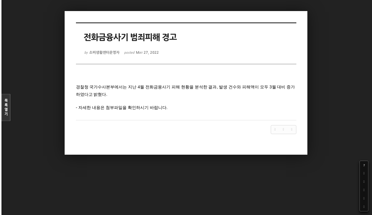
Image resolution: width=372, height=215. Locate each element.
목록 (6, 107)
